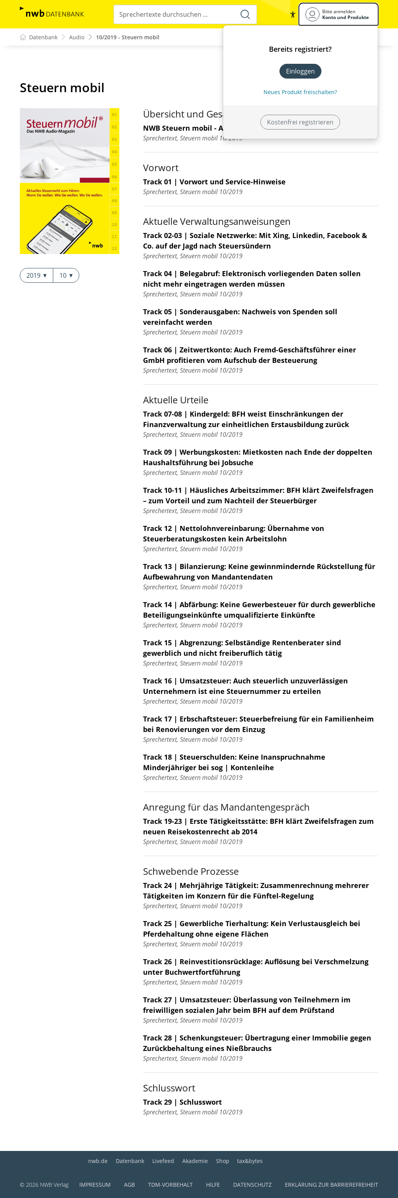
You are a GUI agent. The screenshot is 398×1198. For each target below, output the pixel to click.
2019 (36, 275)
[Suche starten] (245, 14)
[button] (292, 14)
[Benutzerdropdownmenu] (338, 14)
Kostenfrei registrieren (300, 122)
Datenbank (130, 1161)
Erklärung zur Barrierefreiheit (331, 1184)
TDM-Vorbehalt (170, 1184)
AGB (129, 1184)
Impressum (95, 1184)
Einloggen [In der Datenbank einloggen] (300, 71)
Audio (76, 37)
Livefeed (163, 1161)
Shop (222, 1161)
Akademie (195, 1161)
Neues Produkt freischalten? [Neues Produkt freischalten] (300, 92)
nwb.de (98, 1161)
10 (66, 275)
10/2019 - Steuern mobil (127, 37)
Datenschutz (252, 1184)
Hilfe (213, 1184)
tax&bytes (250, 1161)
